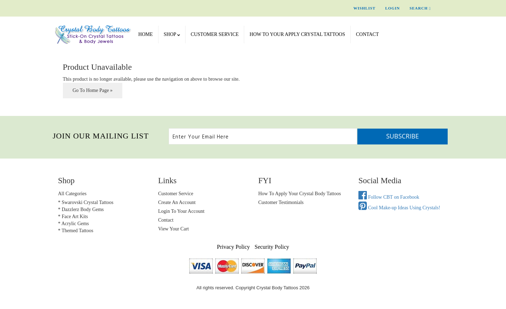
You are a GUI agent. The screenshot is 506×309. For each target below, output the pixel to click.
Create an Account (177, 202)
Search (420, 8)
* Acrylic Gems (73, 223)
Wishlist (364, 8)
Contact (367, 34)
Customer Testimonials (281, 202)
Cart (446, 8)
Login (392, 8)
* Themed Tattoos (75, 230)
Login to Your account (181, 211)
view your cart (173, 228)
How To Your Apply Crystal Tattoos (297, 34)
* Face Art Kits (73, 216)
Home (145, 34)
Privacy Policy (233, 247)
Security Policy (272, 247)
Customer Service (215, 34)
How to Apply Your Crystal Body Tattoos (299, 193)
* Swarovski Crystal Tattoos (85, 202)
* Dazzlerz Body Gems (81, 209)
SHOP (172, 34)
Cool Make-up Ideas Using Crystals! (399, 207)
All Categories (72, 193)
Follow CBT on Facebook (388, 197)
